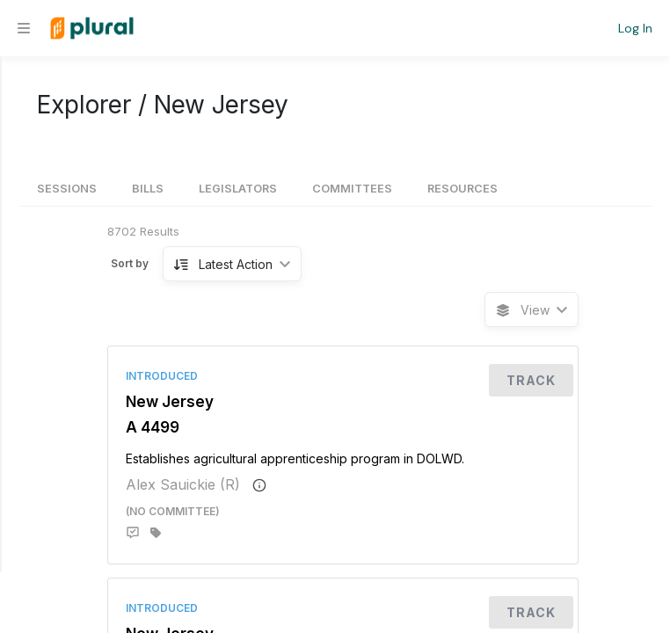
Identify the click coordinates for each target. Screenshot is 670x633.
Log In (635, 28)
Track (531, 380)
